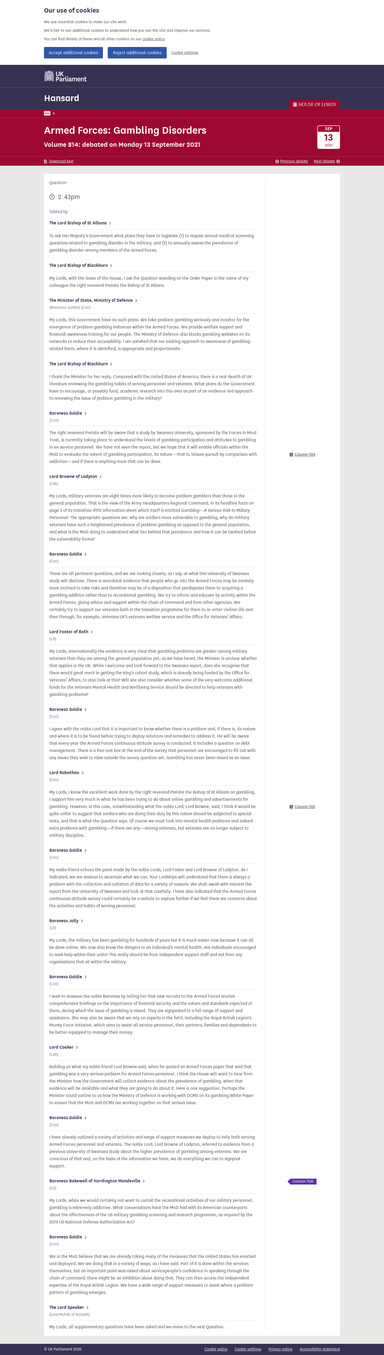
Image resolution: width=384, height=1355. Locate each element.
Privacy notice (281, 1349)
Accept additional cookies (73, 52)
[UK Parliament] (65, 76)
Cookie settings (184, 52)
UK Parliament (56, 113)
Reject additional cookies (137, 52)
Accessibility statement (320, 1349)
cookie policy (153, 39)
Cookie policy (216, 1349)
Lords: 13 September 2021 (118, 113)
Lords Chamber (159, 113)
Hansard (61, 98)
